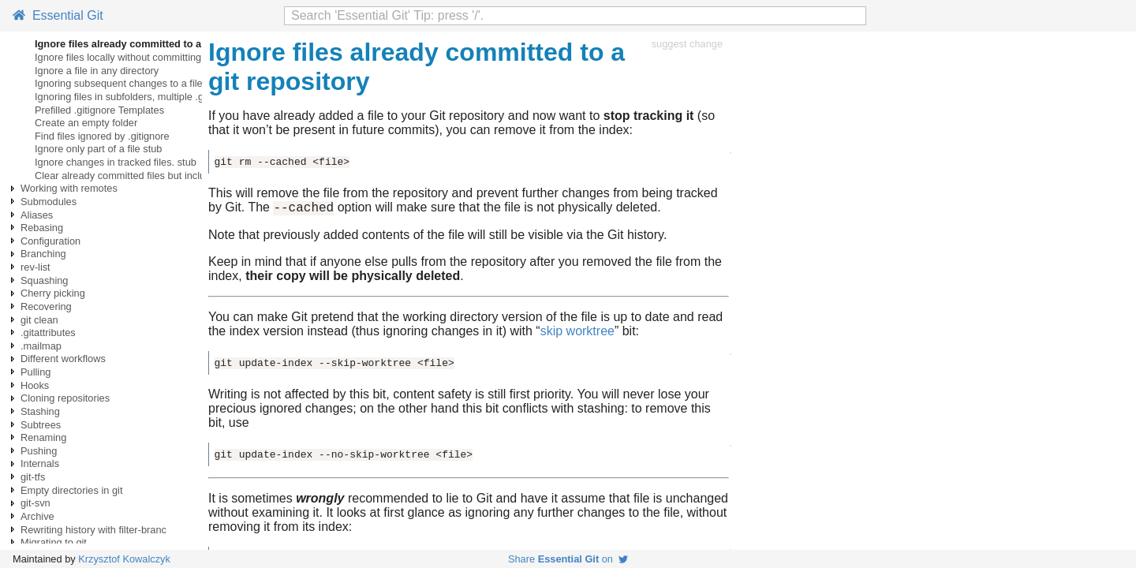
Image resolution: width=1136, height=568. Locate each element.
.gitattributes (48, 332)
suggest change (687, 44)
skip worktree (577, 333)
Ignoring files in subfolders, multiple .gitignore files (146, 97)
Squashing (44, 280)
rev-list (35, 267)
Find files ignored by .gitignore (102, 136)
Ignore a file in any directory (97, 71)
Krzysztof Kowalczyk (124, 559)
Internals (40, 463)
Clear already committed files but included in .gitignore (156, 175)
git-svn (35, 503)
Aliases (37, 215)
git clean (39, 320)
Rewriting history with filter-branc (93, 530)
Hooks (35, 385)
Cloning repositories (65, 398)
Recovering (46, 306)
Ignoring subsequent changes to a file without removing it (162, 83)
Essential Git (58, 15)
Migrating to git (54, 542)
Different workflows (63, 358)
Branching (43, 254)
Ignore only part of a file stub (98, 149)
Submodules (49, 201)
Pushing (39, 451)
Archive (37, 516)
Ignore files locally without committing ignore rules (146, 57)
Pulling (35, 372)
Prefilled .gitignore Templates (99, 110)
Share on (568, 559)
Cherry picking (53, 293)
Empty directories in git (71, 490)
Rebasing (42, 228)
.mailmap (41, 346)
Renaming (43, 437)
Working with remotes (69, 188)
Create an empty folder (86, 123)
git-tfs (33, 477)
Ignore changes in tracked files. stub (115, 162)
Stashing (40, 411)
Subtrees (41, 425)
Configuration (50, 241)
